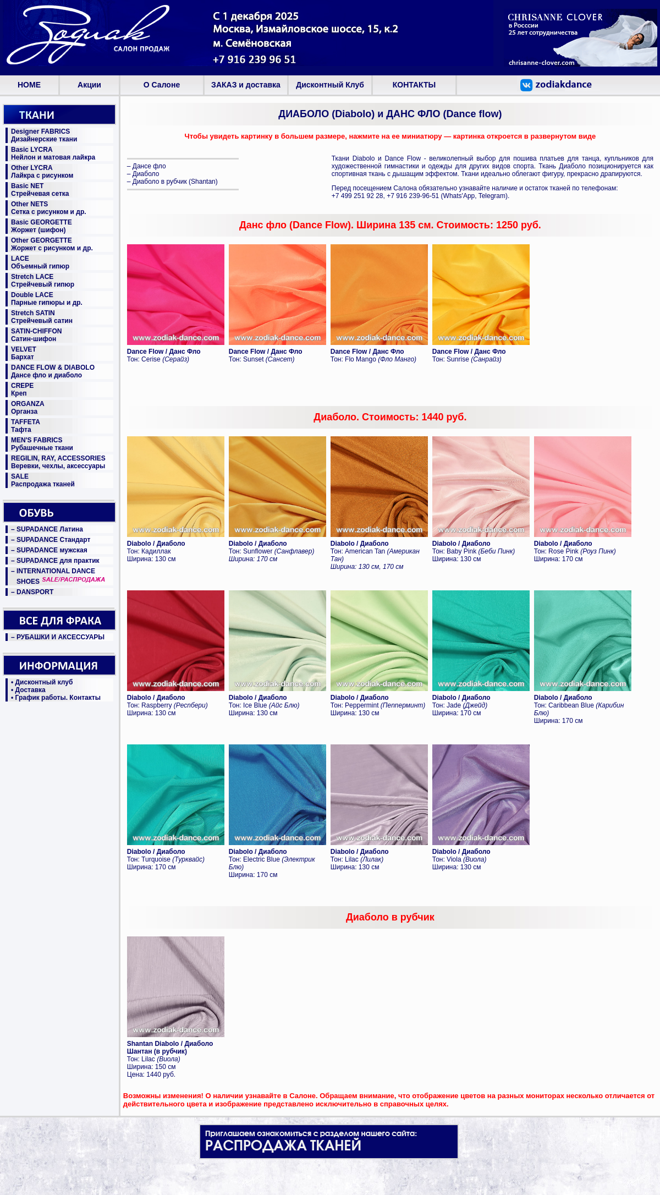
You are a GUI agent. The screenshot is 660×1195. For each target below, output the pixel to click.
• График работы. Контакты (56, 697)
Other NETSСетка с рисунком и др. (48, 208)
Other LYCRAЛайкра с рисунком (42, 171)
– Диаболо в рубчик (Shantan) (172, 181)
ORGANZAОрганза (28, 407)
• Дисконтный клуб (42, 682)
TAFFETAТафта (25, 426)
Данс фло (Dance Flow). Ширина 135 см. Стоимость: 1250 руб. (390, 225)
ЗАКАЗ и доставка (245, 84)
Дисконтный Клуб (330, 84)
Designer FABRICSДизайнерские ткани (44, 135)
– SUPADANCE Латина (47, 529)
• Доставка (28, 690)
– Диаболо (143, 174)
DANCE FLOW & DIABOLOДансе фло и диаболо (53, 371)
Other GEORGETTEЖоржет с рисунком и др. (52, 244)
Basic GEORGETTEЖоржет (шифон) (41, 226)
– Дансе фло (146, 166)
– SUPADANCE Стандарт (50, 540)
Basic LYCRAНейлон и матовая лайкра (53, 153)
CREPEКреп (22, 389)
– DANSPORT (32, 592)
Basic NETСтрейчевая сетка (40, 190)
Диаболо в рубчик (390, 917)
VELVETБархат (23, 353)
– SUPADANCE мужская (49, 550)
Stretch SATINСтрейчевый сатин (42, 317)
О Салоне (162, 84)
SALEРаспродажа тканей (43, 480)
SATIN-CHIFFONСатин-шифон (36, 335)
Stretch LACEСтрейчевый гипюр (42, 280)
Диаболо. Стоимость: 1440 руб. (390, 417)
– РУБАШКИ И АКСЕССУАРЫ (58, 637)
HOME (29, 84)
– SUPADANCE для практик (55, 560)
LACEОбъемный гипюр (40, 262)
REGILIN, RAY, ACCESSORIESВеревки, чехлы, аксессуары (58, 462)
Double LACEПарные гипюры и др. (46, 298)
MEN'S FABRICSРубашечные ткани (42, 444)
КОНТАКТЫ (414, 84)
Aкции (89, 84)
